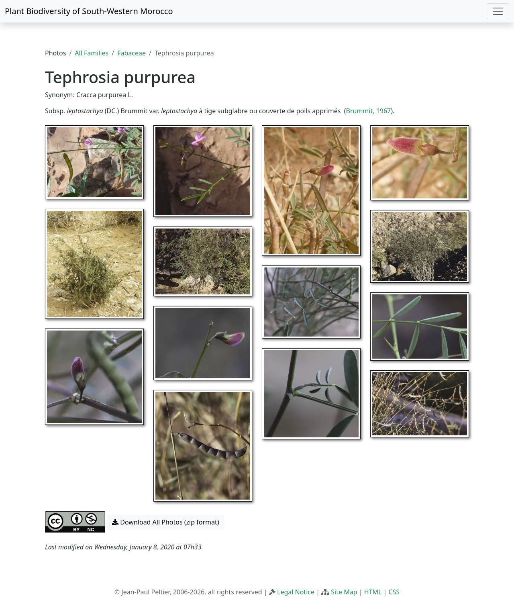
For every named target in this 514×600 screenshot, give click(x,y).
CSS (394, 592)
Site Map (344, 592)
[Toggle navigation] (498, 11)
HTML (373, 592)
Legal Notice (295, 592)
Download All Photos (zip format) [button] (165, 522)
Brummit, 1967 (368, 110)
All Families (91, 53)
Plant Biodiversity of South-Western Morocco (89, 11)
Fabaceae (131, 53)
